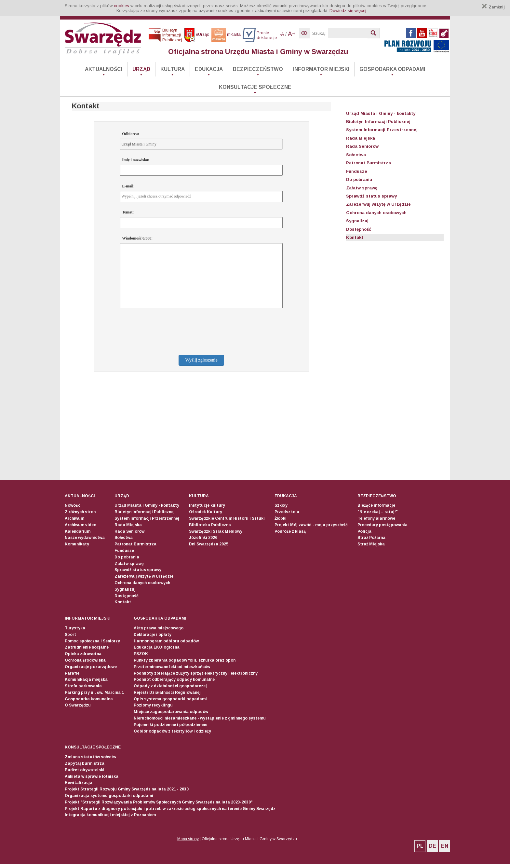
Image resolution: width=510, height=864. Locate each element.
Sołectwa (356, 154)
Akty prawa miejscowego (158, 628)
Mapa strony (188, 839)
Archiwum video (80, 525)
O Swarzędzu (78, 705)
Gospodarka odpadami (392, 69)
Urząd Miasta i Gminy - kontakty (380, 113)
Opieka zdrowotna (83, 653)
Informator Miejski (321, 69)
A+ (292, 33)
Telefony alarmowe (376, 518)
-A (281, 34)
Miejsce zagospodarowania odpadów (171, 711)
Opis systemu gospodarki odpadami (170, 699)
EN (444, 846)
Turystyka (75, 628)
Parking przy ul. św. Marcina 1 (94, 692)
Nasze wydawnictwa (85, 537)
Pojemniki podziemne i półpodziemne (170, 724)
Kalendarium (77, 531)
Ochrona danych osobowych (376, 212)
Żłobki (281, 518)
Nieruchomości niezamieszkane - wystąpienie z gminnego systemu (200, 718)
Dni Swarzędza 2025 (208, 544)
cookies (121, 5)
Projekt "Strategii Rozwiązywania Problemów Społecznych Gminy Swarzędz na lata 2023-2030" (159, 802)
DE (432, 846)
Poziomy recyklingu (153, 705)
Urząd (141, 69)
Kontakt (354, 237)
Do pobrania (359, 179)
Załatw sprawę (361, 187)
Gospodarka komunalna (89, 699)
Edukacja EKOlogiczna (157, 647)
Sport (70, 634)
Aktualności (103, 69)
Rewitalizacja (78, 782)
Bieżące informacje (376, 505)
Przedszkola (287, 512)
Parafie (72, 673)
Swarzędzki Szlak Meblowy (215, 531)
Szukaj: (319, 33)
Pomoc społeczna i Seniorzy (92, 641)
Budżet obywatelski (84, 770)
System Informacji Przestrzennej (382, 129)
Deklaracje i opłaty (152, 634)
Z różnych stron (80, 512)
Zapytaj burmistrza (84, 763)
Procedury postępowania (382, 525)
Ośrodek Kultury (205, 512)
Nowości (73, 505)
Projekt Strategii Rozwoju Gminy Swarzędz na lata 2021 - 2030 (127, 789)
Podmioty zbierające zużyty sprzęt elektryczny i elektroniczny (196, 673)
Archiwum (74, 518)
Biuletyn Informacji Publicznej (378, 121)
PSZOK (141, 653)
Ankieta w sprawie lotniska (91, 776)
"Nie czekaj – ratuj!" (377, 512)
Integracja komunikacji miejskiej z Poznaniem (110, 815)
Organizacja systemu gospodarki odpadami (109, 795)
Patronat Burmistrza (368, 162)
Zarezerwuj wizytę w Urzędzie (378, 204)
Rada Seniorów (362, 146)
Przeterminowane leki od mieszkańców (172, 667)
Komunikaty (77, 544)
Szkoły (281, 505)
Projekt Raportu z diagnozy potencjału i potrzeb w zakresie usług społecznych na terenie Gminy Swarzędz (170, 808)
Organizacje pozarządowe (91, 667)
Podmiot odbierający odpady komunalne (174, 679)
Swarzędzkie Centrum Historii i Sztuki (227, 518)
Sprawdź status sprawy (371, 196)
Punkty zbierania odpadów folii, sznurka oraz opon (184, 660)
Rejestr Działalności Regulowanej (167, 692)
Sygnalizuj (357, 220)
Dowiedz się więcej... (349, 10)
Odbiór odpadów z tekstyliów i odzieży (172, 731)
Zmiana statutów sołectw (90, 757)
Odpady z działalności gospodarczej (170, 686)
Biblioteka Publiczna (210, 525)
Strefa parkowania (83, 686)
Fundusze (356, 171)
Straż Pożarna (371, 537)
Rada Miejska (360, 138)
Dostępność (358, 229)
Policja (364, 531)
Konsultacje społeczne (255, 87)
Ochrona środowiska (85, 660)
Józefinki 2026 (203, 537)
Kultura (172, 69)
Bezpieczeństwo (258, 69)
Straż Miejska (371, 544)
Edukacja (209, 69)
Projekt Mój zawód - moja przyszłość (311, 525)
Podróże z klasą (290, 531)
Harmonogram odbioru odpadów (166, 641)
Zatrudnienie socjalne (87, 647)
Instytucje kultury (207, 505)
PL (420, 846)
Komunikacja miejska (86, 679)
